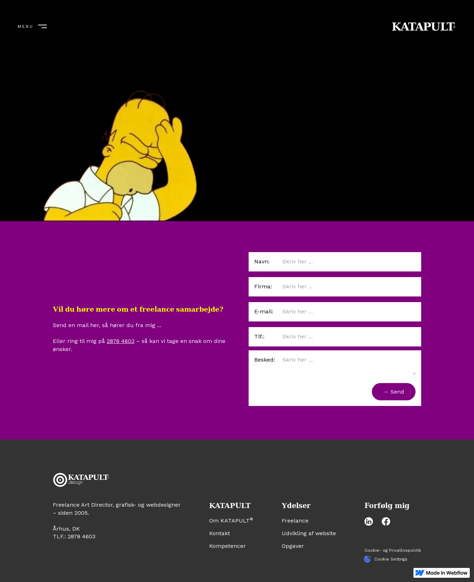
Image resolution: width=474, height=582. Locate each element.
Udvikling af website (309, 533)
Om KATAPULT (231, 520)
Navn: (261, 261)
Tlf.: (259, 336)
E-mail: (263, 311)
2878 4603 (121, 341)
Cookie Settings (390, 559)
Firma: (263, 286)
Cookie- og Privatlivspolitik (392, 550)
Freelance (295, 520)
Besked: (264, 359)
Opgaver (293, 546)
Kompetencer (227, 546)
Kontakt (219, 533)
